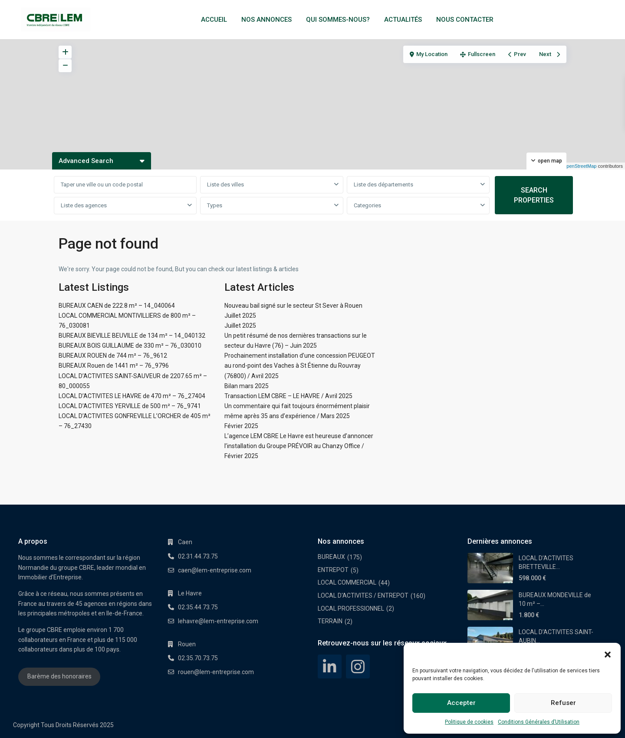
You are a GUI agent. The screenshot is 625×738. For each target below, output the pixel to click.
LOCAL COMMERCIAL (347, 582)
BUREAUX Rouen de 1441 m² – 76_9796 (114, 365)
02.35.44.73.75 (198, 607)
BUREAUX (331, 556)
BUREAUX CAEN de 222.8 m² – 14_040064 (117, 305)
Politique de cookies (469, 722)
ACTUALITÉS (403, 19)
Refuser (563, 703)
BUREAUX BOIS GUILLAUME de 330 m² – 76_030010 (130, 345)
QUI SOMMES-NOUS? (338, 19)
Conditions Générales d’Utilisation (538, 722)
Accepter (461, 703)
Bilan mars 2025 (246, 385)
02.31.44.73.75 (198, 556)
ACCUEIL (214, 19)
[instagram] (358, 666)
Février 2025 (241, 425)
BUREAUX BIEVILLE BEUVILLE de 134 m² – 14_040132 (132, 335)
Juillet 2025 (240, 315)
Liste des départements (383, 184)
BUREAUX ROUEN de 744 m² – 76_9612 (113, 355)
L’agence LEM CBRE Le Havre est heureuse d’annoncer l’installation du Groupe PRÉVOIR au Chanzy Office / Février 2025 (298, 445)
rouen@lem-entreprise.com (216, 671)
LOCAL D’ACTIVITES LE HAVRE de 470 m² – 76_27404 (132, 395)
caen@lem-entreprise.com (214, 570)
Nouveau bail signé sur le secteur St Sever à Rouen (293, 305)
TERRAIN (330, 621)
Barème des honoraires (59, 676)
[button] (607, 653)
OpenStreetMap (580, 166)
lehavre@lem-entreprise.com (218, 621)
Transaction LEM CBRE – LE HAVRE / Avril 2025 (288, 395)
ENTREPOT (333, 569)
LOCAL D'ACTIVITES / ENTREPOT (363, 595)
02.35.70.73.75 (198, 658)
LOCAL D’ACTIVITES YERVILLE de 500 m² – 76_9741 (130, 405)
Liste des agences (84, 205)
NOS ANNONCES (266, 19)
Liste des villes (225, 184)
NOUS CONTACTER (464, 19)
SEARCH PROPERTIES (534, 195)
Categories (367, 205)
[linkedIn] (330, 666)
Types (214, 205)
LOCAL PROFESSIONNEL (351, 608)
